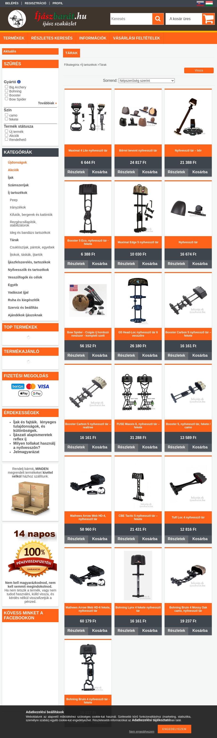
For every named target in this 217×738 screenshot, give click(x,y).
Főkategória (71, 64)
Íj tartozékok (17, 193)
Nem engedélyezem (141, 731)
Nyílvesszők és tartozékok (28, 270)
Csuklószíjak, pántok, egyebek (32, 247)
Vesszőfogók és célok (25, 277)
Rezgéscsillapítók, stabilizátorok (23, 223)
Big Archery (17, 87)
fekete (13, 119)
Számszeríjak (18, 185)
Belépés (11, 3)
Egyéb (13, 285)
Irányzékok (18, 207)
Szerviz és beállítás (23, 307)
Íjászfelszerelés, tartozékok (29, 262)
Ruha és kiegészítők (24, 300)
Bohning (15, 91)
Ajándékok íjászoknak (25, 315)
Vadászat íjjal (18, 292)
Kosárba (99, 172)
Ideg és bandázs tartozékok (30, 232)
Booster (15, 95)
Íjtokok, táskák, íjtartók (26, 254)
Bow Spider (17, 99)
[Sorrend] (147, 80)
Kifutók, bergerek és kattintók (31, 215)
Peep (14, 200)
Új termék (16, 132)
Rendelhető (17, 140)
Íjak (10, 177)
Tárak (14, 240)
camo (13, 115)
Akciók (14, 136)
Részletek (76, 172)
